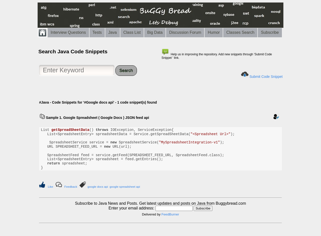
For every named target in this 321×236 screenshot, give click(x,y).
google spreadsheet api (125, 186)
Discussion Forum (185, 32)
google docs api (98, 186)
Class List (132, 32)
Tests (97, 32)
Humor (214, 32)
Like (50, 186)
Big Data (155, 32)
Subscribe (270, 32)
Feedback (70, 186)
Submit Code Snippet (266, 77)
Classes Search (240, 32)
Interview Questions (68, 32)
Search (126, 70)
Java (112, 32)
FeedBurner (170, 214)
